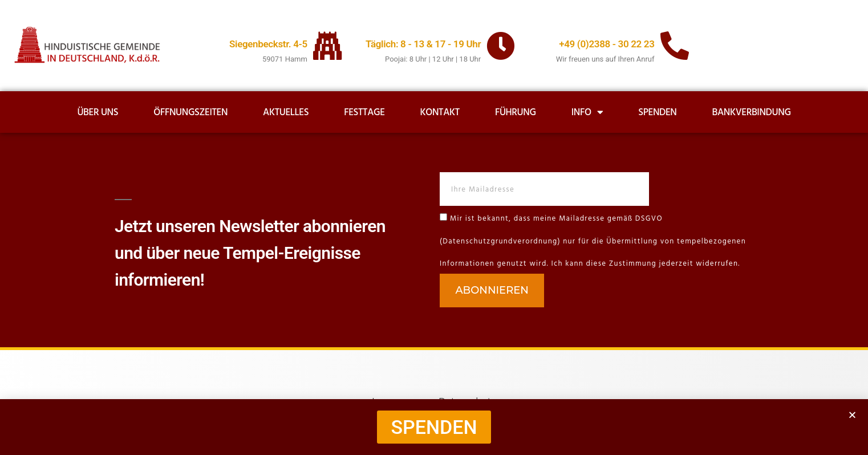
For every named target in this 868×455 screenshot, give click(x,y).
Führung (515, 112)
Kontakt (439, 112)
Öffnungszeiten (190, 112)
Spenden (657, 112)
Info (587, 112)
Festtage (364, 112)
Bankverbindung (751, 112)
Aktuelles (286, 112)
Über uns (97, 112)
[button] (852, 415)
